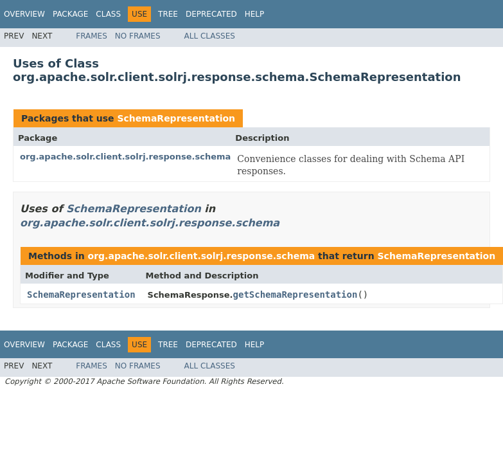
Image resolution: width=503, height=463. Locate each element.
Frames (91, 36)
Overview (24, 14)
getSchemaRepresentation (295, 294)
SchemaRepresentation (176, 118)
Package (70, 14)
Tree (168, 14)
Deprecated (211, 14)
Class (108, 14)
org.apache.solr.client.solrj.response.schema (125, 156)
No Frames (138, 36)
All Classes (209, 36)
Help (255, 14)
